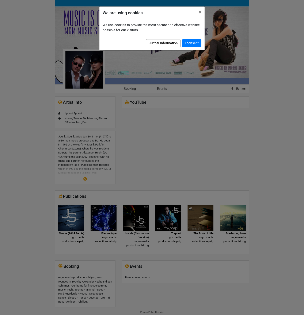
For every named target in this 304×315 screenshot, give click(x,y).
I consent (192, 43)
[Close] (200, 12)
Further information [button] (163, 43)
